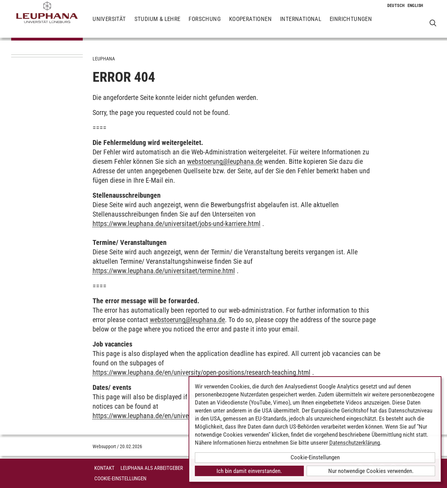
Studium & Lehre (157, 24)
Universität (109, 24)
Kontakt (104, 468)
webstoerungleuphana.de (224, 161)
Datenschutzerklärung (354, 442)
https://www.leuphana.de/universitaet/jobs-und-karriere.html (177, 223)
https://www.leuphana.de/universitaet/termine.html (164, 271)
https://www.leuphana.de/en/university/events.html (164, 415)
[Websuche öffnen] (432, 23)
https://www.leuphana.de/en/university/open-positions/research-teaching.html (201, 372)
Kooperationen (250, 24)
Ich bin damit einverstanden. (249, 470)
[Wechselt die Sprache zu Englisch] (415, 5)
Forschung (205, 24)
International (300, 24)
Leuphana (104, 58)
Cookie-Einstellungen (120, 478)
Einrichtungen (351, 24)
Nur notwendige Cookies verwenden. (370, 470)
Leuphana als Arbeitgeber (151, 468)
